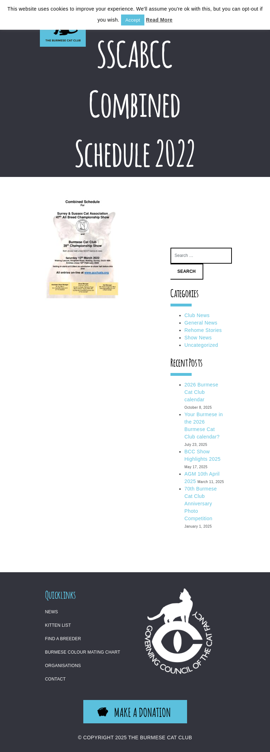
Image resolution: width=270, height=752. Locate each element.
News (51, 611)
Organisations (63, 665)
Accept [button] (132, 20)
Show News (198, 337)
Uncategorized (201, 345)
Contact (55, 679)
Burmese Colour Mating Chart (82, 652)
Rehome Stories (203, 330)
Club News (197, 315)
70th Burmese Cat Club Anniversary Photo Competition (201, 503)
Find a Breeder (63, 638)
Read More (159, 20)
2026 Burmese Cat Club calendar (201, 392)
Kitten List (58, 625)
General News (201, 323)
